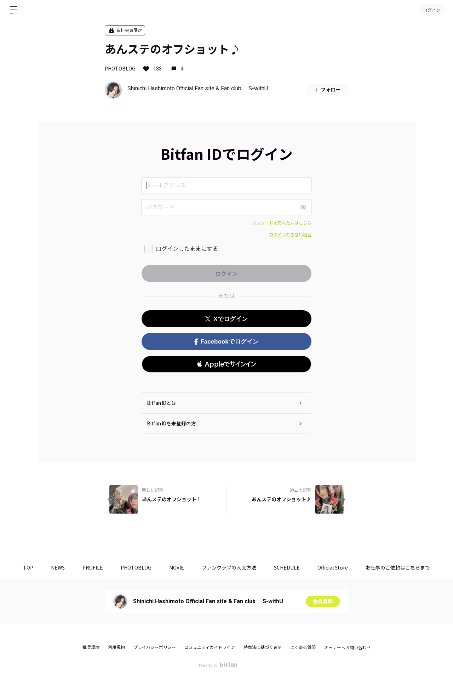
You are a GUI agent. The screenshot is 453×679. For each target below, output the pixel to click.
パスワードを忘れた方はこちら (281, 223)
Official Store (332, 567)
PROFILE (92, 567)
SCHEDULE (287, 567)
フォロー (327, 90)
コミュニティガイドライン (209, 647)
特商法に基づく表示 (262, 647)
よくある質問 (303, 647)
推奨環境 (90, 647)
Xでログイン (226, 319)
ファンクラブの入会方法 (229, 567)
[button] (226, 364)
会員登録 (323, 601)
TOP (28, 567)
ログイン (431, 10)
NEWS (58, 567)
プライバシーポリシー (154, 647)
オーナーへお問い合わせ (347, 648)
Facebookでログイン (226, 341)
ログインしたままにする (187, 248)
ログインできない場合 (290, 234)
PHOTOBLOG (120, 68)
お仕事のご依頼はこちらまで (398, 567)
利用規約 (116, 647)
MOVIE (176, 567)
